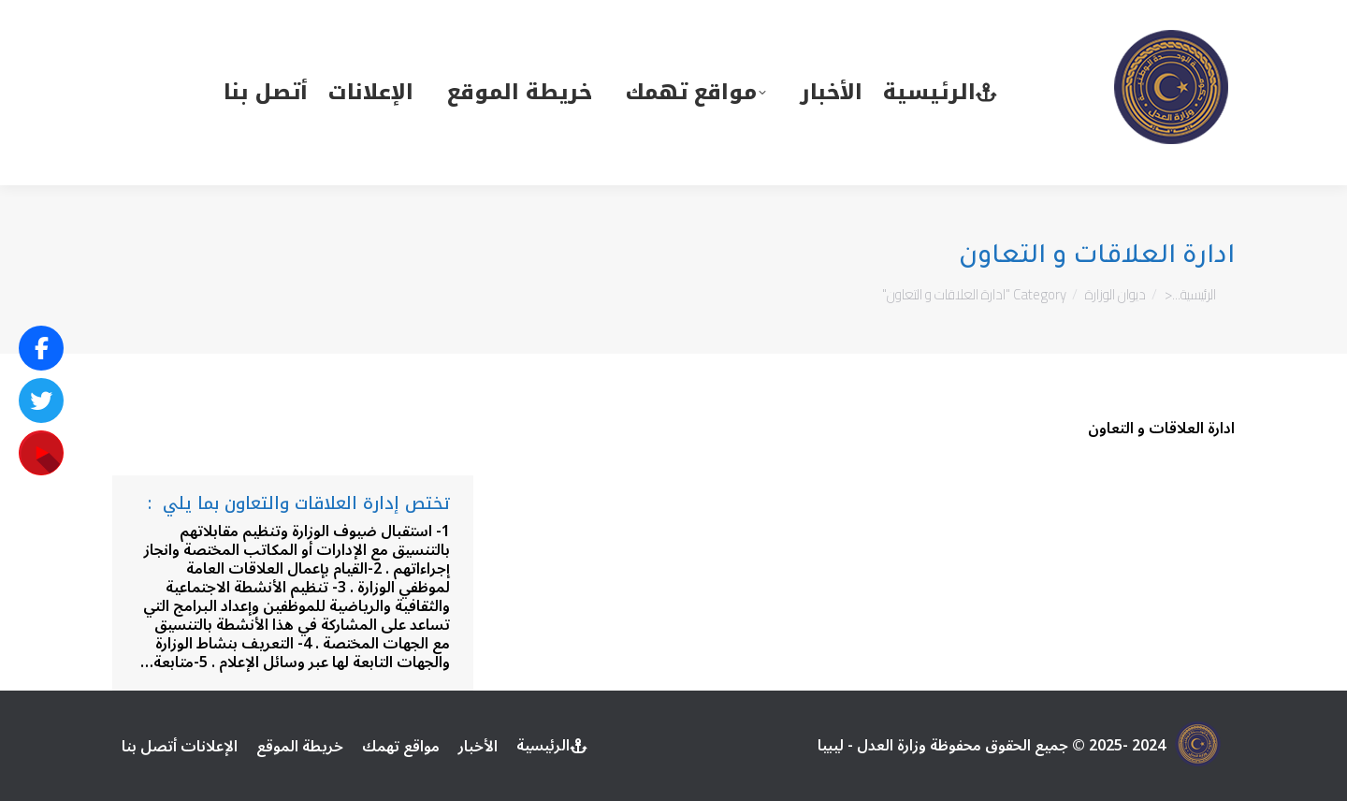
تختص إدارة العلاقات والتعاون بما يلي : (299, 503)
